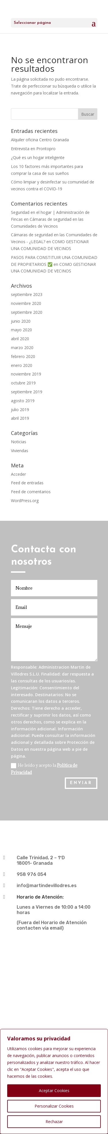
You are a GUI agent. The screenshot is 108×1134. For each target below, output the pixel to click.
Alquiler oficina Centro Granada (40, 139)
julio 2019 (20, 409)
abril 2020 (20, 338)
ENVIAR (81, 783)
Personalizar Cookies (54, 1106)
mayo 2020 (21, 329)
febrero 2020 (23, 356)
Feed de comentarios (31, 491)
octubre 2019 (23, 383)
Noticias (18, 441)
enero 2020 (21, 365)
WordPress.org (25, 500)
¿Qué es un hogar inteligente (38, 157)
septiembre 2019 (26, 391)
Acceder (18, 474)
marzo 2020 (22, 347)
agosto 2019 (23, 400)
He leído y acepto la (44, 769)
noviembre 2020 (26, 303)
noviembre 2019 (26, 374)
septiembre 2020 (26, 312)
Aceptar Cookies (54, 1090)
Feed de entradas (27, 482)
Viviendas (19, 450)
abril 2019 (20, 418)
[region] (54, 1081)
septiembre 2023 (26, 294)
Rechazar (54, 1121)
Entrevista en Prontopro (33, 148)
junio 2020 (21, 321)
